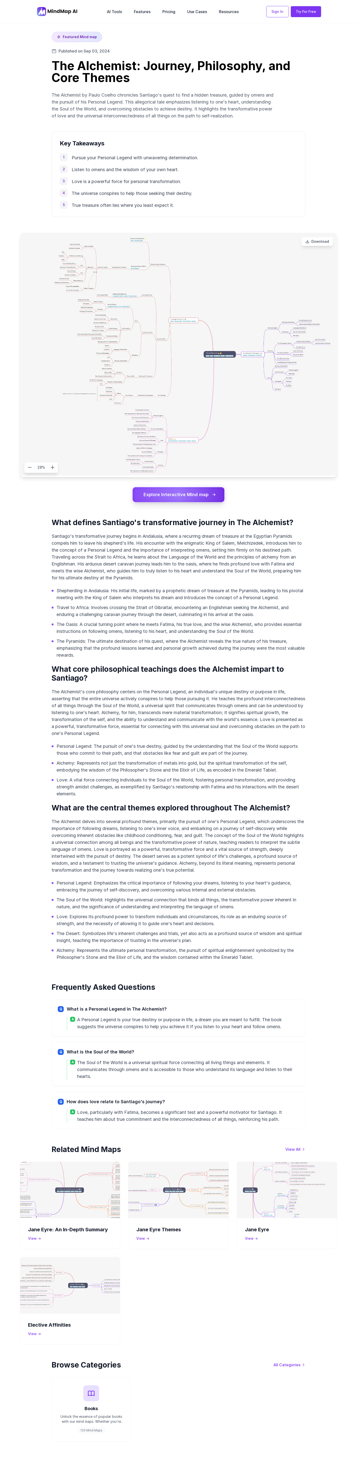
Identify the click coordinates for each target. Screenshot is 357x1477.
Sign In (277, 11)
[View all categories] (289, 1365)
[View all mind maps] (295, 1149)
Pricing (168, 11)
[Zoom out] (29, 467)
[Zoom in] (52, 467)
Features (142, 11)
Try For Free (306, 11)
